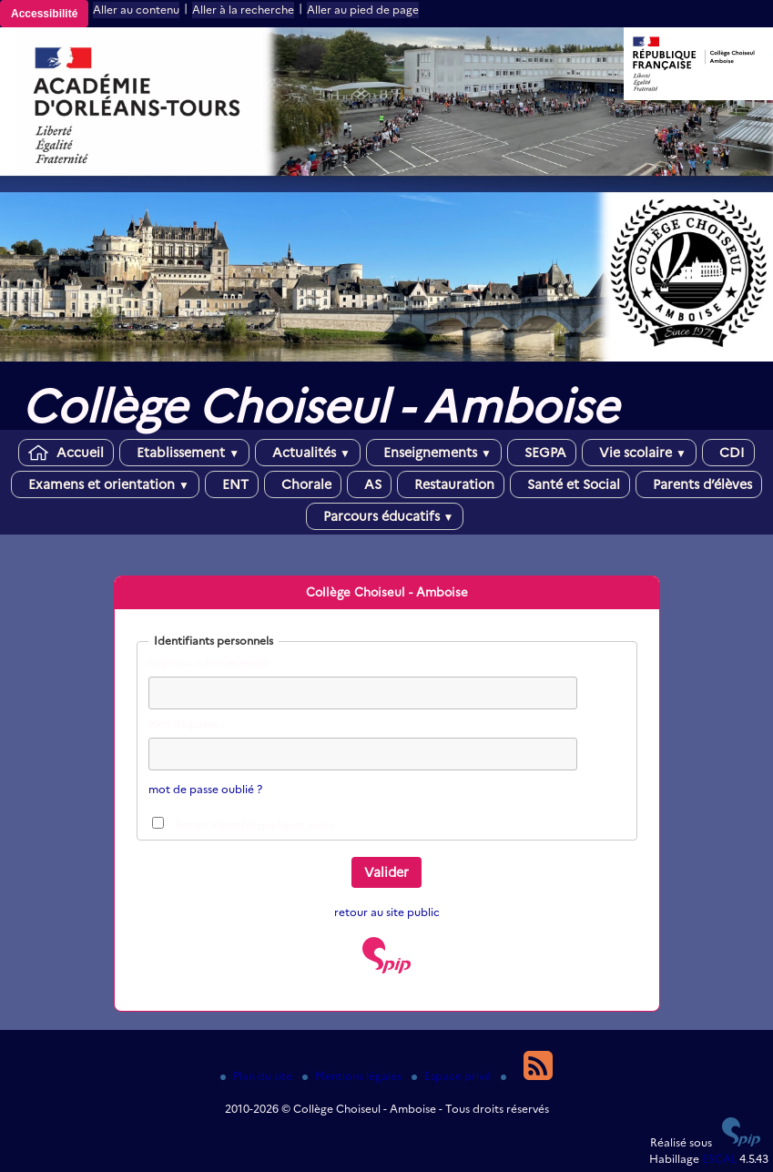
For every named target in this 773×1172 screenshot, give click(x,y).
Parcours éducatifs (385, 516)
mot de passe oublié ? (205, 789)
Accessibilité (44, 13)
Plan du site (257, 1076)
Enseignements (434, 452)
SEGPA (541, 452)
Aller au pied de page (363, 9)
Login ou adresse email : (210, 662)
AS (369, 484)
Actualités (308, 452)
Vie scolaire (639, 452)
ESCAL (719, 1159)
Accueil (66, 452)
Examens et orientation (105, 484)
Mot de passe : (186, 723)
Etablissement (184, 452)
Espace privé (452, 1076)
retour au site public (387, 912)
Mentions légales (353, 1076)
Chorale (302, 484)
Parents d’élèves (699, 484)
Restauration (450, 484)
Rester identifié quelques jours (254, 824)
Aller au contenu (136, 9)
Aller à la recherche (243, 9)
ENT (232, 484)
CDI (728, 452)
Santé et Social (570, 484)
